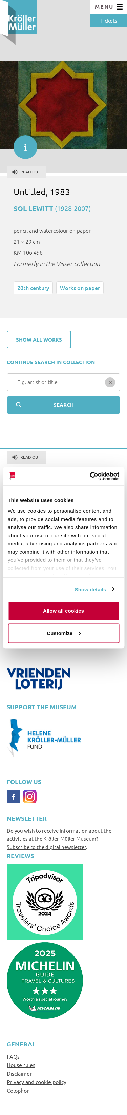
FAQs (13, 1056)
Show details (90, 589)
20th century (33, 287)
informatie (22, 143)
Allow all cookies (63, 611)
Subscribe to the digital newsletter (46, 846)
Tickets (108, 20)
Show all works (39, 339)
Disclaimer (19, 1073)
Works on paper (80, 287)
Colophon (18, 1090)
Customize (64, 633)
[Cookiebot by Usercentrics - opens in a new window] (90, 476)
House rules (21, 1064)
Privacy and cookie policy (36, 1081)
